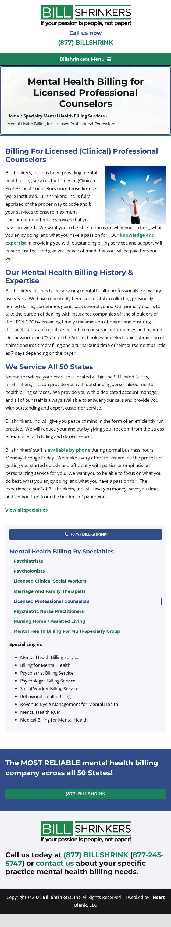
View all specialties (26, 510)
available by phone (69, 450)
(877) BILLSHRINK (85, 42)
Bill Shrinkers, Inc (61, 897)
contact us (55, 863)
